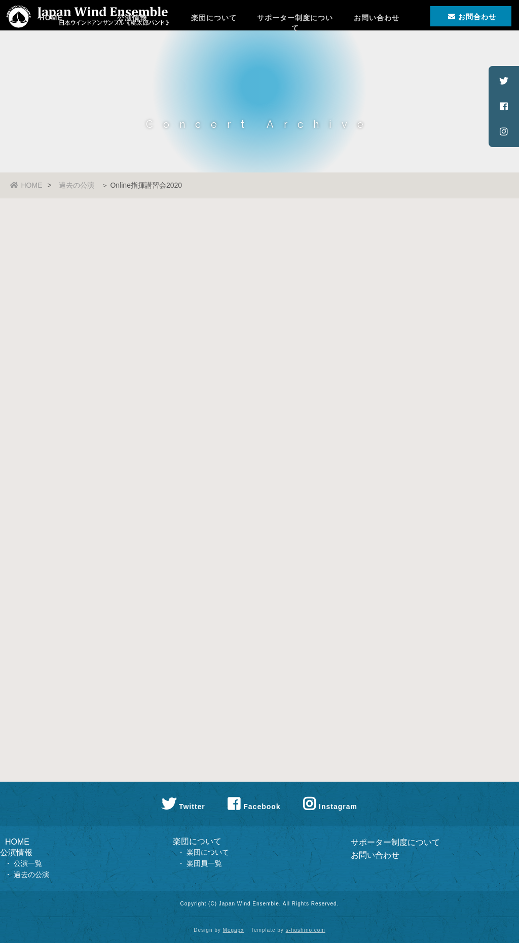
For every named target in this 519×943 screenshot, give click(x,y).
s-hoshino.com (305, 930)
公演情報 (132, 48)
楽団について (214, 48)
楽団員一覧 (204, 863)
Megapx (233, 930)
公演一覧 (28, 863)
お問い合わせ (376, 48)
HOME (51, 48)
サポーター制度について (295, 52)
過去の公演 (76, 185)
